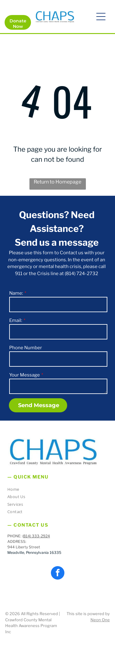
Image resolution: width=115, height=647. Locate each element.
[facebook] (57, 573)
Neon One (100, 619)
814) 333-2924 (36, 536)
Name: (16, 293)
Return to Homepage (57, 182)
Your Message (24, 375)
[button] (100, 16)
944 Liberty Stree (23, 547)
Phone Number (25, 347)
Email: (15, 320)
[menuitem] (55, 490)
